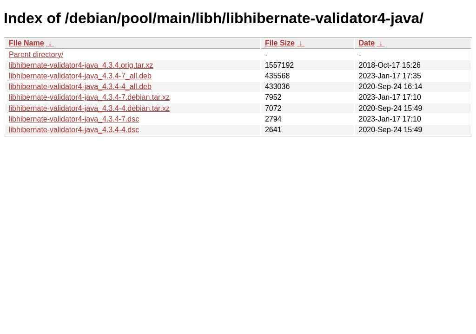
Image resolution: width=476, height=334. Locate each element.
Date (366, 43)
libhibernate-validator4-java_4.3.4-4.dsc (74, 130)
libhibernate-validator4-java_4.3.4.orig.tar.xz (81, 65)
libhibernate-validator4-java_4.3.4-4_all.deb (80, 86)
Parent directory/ (36, 54)
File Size (280, 43)
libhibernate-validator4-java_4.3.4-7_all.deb (80, 76)
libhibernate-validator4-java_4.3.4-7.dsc (74, 119)
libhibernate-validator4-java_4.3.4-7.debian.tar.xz (89, 97)
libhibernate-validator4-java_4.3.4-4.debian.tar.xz (89, 108)
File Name (26, 43)
